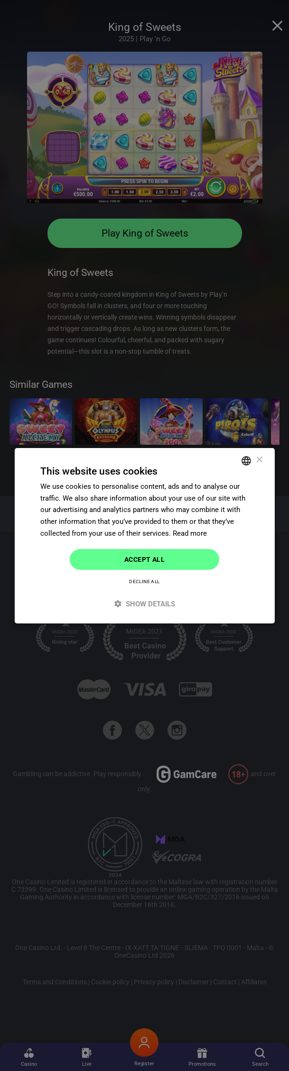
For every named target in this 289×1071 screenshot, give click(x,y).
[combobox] (246, 460)
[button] (144, 603)
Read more (190, 533)
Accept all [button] (144, 559)
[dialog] (144, 535)
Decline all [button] (144, 581)
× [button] (259, 460)
